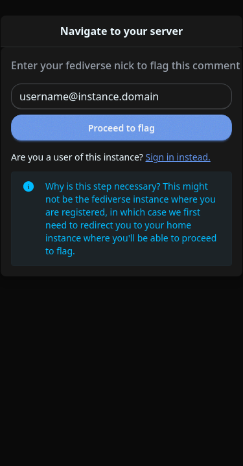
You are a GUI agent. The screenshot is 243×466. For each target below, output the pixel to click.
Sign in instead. (178, 157)
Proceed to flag (121, 128)
